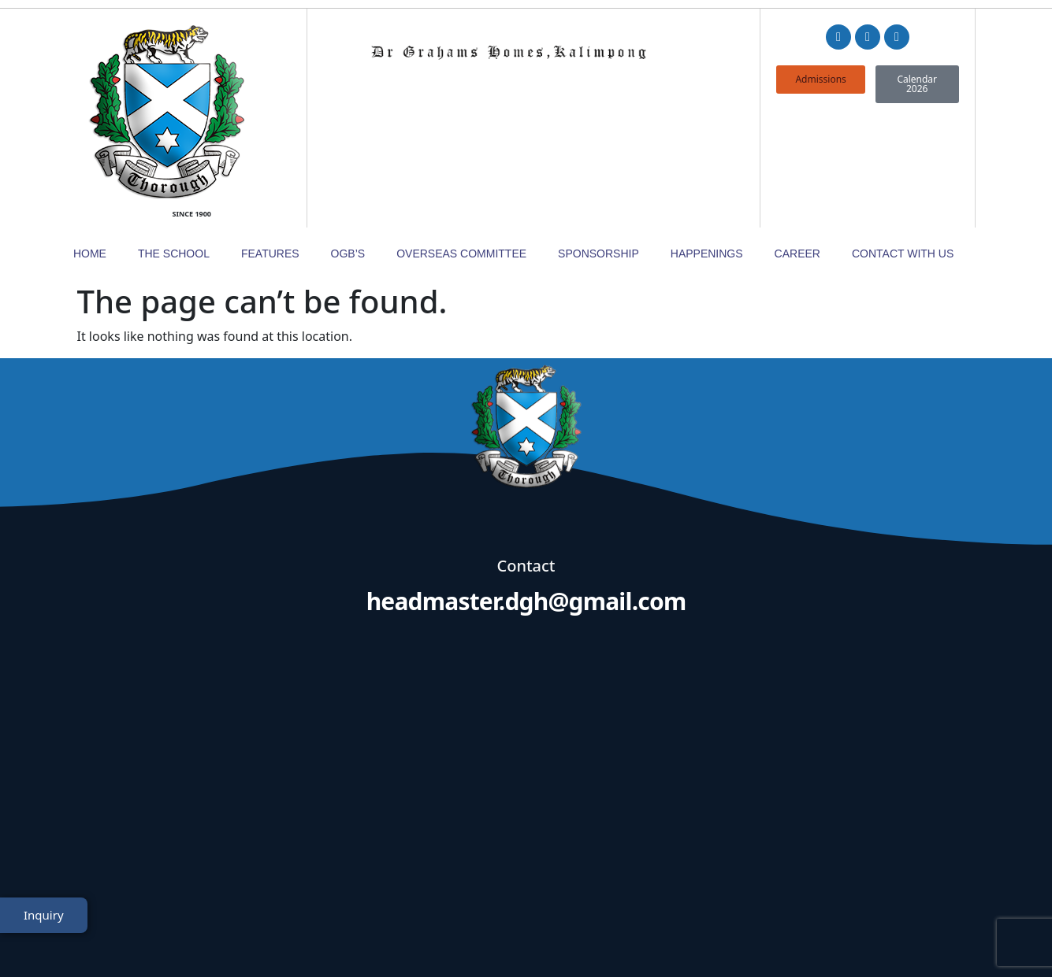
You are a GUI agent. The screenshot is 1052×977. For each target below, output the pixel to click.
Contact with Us (902, 139)
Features (270, 139)
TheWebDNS (931, 935)
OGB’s (348, 139)
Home (89, 139)
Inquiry (44, 924)
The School (174, 139)
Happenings (707, 139)
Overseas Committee (461, 139)
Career (797, 139)
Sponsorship (598, 139)
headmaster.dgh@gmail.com (526, 487)
